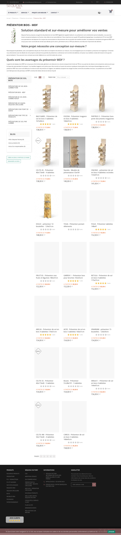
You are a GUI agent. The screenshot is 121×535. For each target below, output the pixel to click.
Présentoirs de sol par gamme (17, 124)
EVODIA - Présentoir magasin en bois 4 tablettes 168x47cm (75, 120)
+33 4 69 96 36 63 (13, 2)
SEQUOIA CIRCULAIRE (13, 492)
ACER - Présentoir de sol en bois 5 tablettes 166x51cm (74, 332)
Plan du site (29, 507)
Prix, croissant (63, 79)
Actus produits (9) (14, 145)
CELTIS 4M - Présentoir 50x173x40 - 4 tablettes (45, 437)
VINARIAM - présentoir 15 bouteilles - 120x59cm (101, 332)
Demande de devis (30, 509)
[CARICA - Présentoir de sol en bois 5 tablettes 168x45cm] (74, 418)
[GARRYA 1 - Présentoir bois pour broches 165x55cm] (74, 259)
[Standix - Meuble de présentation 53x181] (74, 154)
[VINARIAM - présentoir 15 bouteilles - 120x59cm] (102, 313)
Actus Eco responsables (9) (17, 148)
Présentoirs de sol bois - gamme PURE (18, 89)
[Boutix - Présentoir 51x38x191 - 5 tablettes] (74, 364)
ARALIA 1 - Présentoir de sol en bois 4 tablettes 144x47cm (102, 384)
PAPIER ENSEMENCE (12, 504)
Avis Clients (15, 520)
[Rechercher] (85, 2)
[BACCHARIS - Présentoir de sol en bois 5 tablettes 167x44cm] (46, 100)
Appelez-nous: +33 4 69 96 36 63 (55, 483)
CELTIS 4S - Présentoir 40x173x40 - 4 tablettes (45, 173)
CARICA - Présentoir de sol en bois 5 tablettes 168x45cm (74, 438)
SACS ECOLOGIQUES (12, 487)
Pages (36, 458)
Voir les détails (103, 531)
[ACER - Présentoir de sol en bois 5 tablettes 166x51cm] (74, 313)
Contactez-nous (51, 2)
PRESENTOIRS (10, 478)
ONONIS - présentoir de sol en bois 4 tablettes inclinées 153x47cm (102, 174)
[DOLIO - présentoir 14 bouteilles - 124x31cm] (46, 207)
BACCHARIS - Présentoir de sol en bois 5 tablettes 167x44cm (46, 120)
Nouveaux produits (13, 475)
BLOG (8, 495)
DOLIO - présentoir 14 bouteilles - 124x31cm (44, 227)
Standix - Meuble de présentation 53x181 (72, 173)
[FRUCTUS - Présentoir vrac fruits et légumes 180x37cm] (46, 259)
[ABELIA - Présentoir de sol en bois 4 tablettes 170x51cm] (46, 313)
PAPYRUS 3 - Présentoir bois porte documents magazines (102, 119)
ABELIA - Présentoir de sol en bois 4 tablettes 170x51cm (47, 332)
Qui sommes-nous (30, 481)
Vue (35, 79)
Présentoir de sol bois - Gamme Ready (17, 99)
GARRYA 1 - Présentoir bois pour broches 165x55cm (74, 278)
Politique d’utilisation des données (16, 4)
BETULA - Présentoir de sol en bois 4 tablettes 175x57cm (101, 279)
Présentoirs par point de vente (18, 112)
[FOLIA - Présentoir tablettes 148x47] (102, 207)
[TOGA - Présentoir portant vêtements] (74, 207)
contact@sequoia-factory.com (32, 2)
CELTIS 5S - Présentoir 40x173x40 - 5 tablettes (45, 383)
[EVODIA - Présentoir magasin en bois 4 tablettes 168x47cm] (74, 100)
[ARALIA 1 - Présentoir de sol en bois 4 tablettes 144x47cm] (102, 364)
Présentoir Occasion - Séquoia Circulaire (17, 105)
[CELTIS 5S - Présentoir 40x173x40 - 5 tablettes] (46, 364)
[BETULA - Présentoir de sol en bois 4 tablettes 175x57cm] (102, 259)
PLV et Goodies (11, 484)
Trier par (51, 79)
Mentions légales (31, 478)
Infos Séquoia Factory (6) (16, 141)
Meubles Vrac (11, 498)
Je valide (111, 532)
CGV (26, 475)
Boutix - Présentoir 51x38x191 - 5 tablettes (73, 383)
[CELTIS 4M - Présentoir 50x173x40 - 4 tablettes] (46, 418)
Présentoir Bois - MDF (16, 94)
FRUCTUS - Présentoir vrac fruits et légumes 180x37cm (47, 278)
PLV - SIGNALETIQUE (12, 481)
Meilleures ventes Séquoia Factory (31, 498)
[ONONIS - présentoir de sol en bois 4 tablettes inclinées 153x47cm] (102, 154)
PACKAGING (10, 501)
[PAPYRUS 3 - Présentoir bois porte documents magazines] (102, 100)
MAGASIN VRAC (11, 490)
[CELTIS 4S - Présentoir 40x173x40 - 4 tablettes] (46, 154)
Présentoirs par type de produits (18, 118)
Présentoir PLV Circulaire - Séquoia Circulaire (31, 485)
